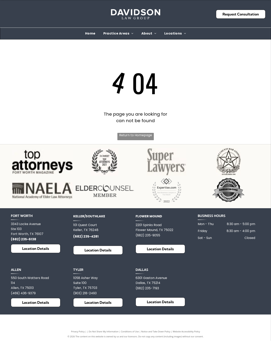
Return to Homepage (135, 135)
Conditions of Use (130, 346)
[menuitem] (90, 33)
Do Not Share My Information (104, 346)
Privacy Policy (78, 346)
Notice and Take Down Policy (155, 346)
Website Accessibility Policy (186, 346)
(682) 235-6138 (23, 254)
